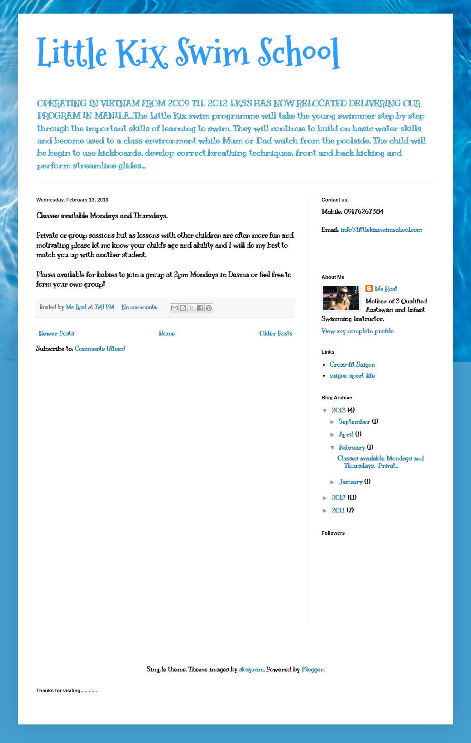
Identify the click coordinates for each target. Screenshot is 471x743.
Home (167, 333)
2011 (339, 510)
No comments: (140, 307)
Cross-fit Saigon (352, 365)
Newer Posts (56, 333)
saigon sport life (352, 375)
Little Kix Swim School (188, 53)
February (353, 447)
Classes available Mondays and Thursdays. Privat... (380, 462)
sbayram (251, 669)
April (347, 434)
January (351, 482)
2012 (339, 498)
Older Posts (276, 333)
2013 (339, 410)
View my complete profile (358, 331)
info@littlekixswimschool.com (381, 230)
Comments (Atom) (100, 349)
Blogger (312, 669)
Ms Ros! (386, 289)
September (355, 422)
